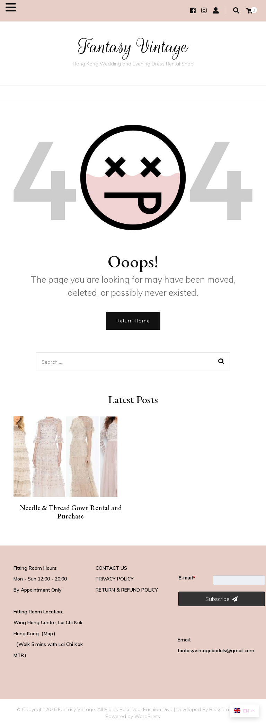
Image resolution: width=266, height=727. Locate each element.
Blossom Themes (229, 709)
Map (48, 633)
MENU (28, 9)
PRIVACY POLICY (115, 579)
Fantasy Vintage (133, 46)
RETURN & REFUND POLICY (127, 590)
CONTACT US (111, 568)
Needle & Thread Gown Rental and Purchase (71, 512)
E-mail (186, 577)
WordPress (147, 716)
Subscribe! (221, 598)
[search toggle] (236, 10)
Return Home (133, 321)
